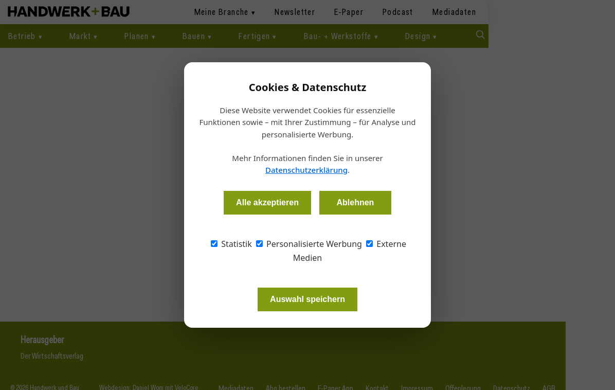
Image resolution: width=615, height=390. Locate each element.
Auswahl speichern (307, 299)
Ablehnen (355, 202)
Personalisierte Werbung (309, 244)
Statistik (231, 244)
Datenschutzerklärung (306, 170)
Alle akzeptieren (267, 202)
